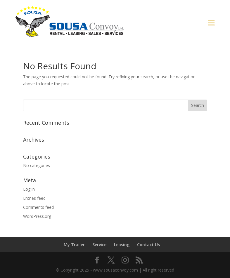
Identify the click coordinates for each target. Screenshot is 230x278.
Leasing (121, 244)
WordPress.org (37, 216)
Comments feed (38, 207)
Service (99, 244)
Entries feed (34, 198)
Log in (29, 189)
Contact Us (148, 244)
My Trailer (74, 244)
